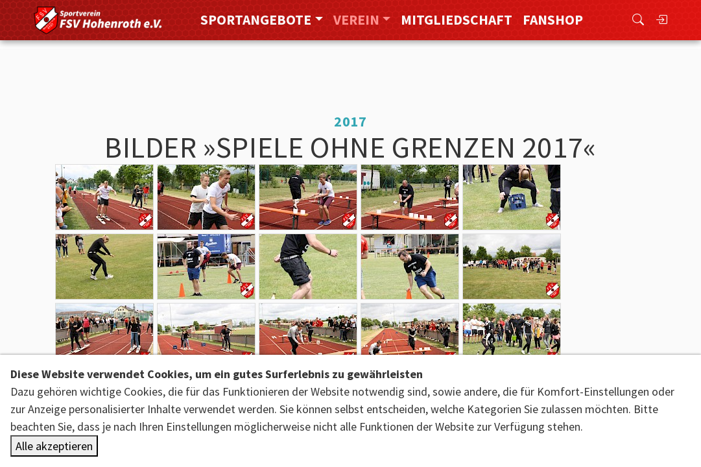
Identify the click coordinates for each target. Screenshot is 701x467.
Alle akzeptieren (54, 445)
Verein (356, 20)
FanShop (553, 20)
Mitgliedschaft (456, 20)
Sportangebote (255, 20)
